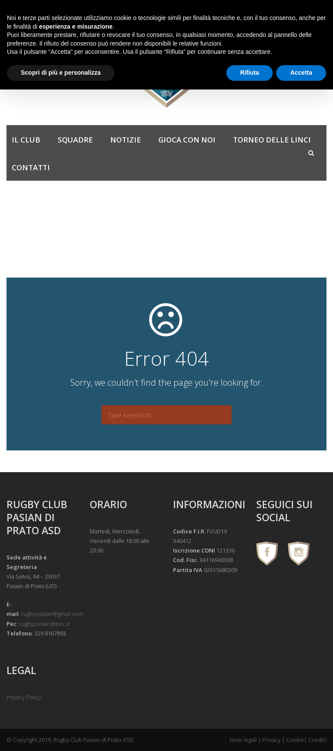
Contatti (31, 167)
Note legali (243, 740)
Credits (317, 740)
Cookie (295, 740)
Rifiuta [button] (249, 72)
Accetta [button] (301, 72)
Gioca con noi (186, 140)
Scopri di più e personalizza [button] (61, 72)
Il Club (26, 140)
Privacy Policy (24, 697)
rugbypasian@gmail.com (52, 614)
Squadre (75, 140)
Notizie (125, 140)
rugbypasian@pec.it (44, 624)
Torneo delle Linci (272, 140)
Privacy (271, 740)
